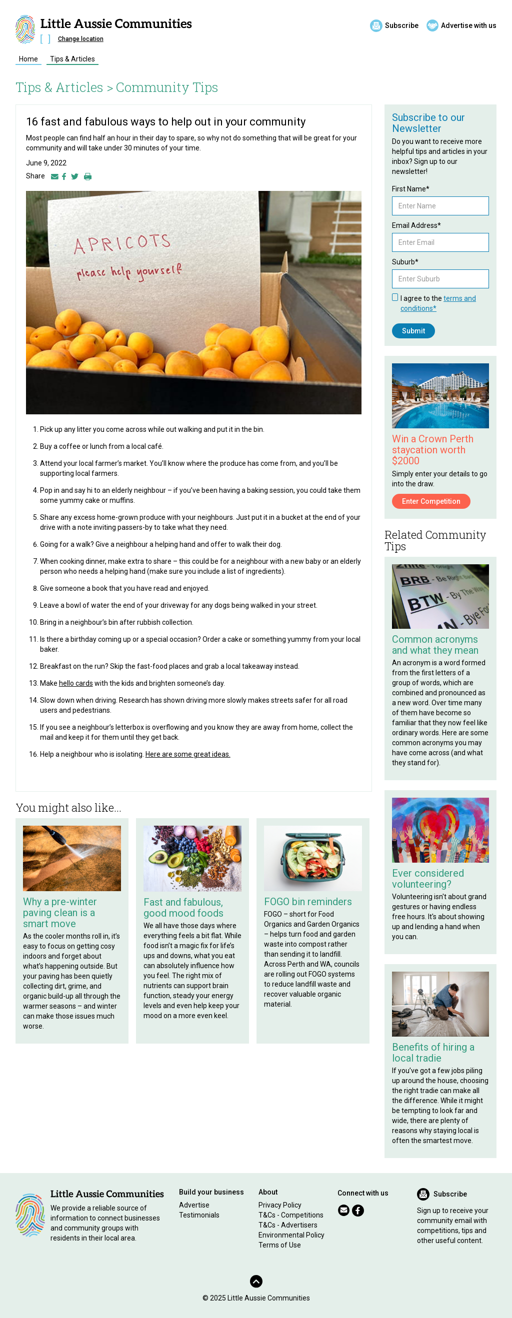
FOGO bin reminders (308, 901)
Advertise (194, 1205)
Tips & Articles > (65, 87)
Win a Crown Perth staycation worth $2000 (433, 449)
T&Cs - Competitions (291, 1215)
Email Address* (416, 225)
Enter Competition (431, 501)
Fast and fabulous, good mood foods (184, 908)
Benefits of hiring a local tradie (433, 1053)
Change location (81, 38)
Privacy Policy (280, 1205)
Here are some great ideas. (188, 754)
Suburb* (405, 262)
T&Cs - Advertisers (288, 1225)
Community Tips (167, 87)
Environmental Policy (291, 1235)
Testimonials (199, 1215)
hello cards (76, 683)
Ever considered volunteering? (428, 879)
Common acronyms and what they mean (435, 645)
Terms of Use (279, 1245)
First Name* (411, 189)
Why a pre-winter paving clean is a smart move (60, 912)
